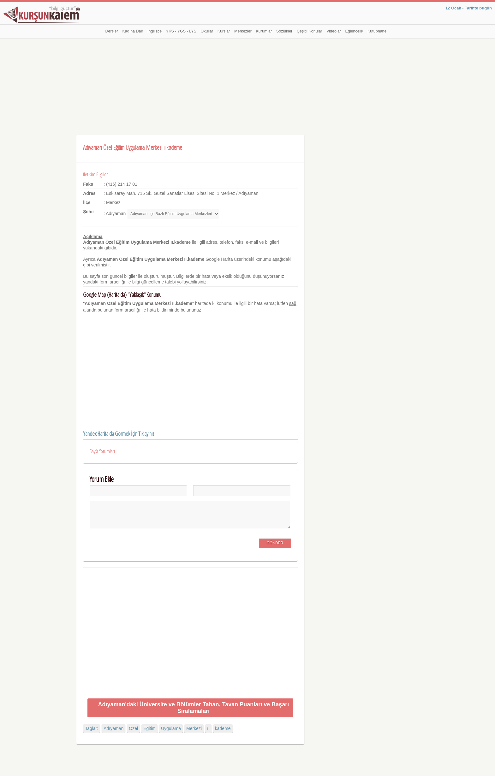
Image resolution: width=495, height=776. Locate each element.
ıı (208, 728)
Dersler (111, 31)
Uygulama (171, 728)
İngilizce (154, 31)
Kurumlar (264, 31)
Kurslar (224, 31)
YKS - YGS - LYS (181, 31)
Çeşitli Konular (309, 31)
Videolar (333, 31)
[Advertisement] (247, 86)
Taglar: (91, 728)
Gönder (275, 543)
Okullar (207, 31)
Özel (133, 728)
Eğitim (149, 728)
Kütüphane (376, 31)
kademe (223, 728)
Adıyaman (113, 728)
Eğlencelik (354, 31)
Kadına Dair (132, 31)
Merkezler (243, 31)
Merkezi (194, 728)
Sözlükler (284, 31)
